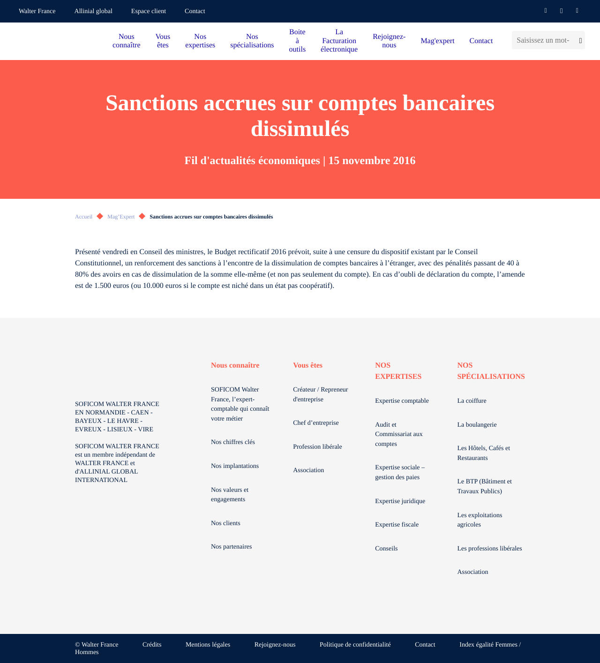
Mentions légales (208, 644)
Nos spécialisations (252, 41)
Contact (195, 11)
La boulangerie (476, 425)
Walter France (37, 11)
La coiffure (471, 401)
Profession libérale (317, 447)
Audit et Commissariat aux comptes (399, 435)
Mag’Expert (121, 216)
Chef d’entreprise (316, 423)
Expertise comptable (402, 401)
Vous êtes (163, 41)
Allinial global (93, 11)
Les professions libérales (489, 548)
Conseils (386, 548)
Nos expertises (200, 41)
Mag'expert (437, 41)
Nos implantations (235, 466)
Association (308, 470)
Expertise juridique (400, 501)
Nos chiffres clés (233, 442)
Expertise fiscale (397, 524)
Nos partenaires (231, 546)
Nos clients (225, 523)
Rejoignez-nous (389, 41)
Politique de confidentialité (355, 644)
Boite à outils (297, 40)
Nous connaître (126, 41)
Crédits (151, 644)
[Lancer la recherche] (579, 40)
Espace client (148, 11)
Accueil (83, 216)
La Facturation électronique (339, 40)
